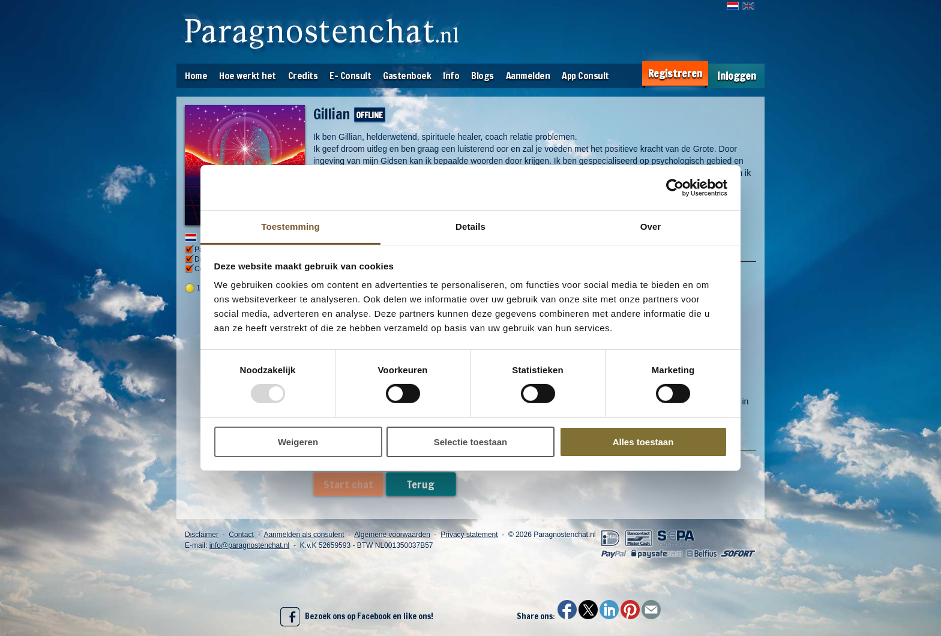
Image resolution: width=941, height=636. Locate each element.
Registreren (675, 73)
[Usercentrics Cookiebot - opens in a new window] (674, 187)
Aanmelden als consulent (303, 534)
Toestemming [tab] (290, 226)
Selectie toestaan (471, 442)
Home (196, 75)
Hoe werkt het (247, 75)
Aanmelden (528, 75)
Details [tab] (470, 226)
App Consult (585, 75)
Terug (420, 484)
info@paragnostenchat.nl (249, 545)
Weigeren (298, 442)
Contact (241, 534)
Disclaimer (201, 534)
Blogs (482, 75)
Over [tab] (650, 226)
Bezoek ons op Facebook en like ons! (356, 616)
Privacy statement (469, 534)
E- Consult (350, 75)
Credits (303, 75)
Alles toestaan (643, 442)
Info (451, 75)
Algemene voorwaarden (392, 534)
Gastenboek (407, 75)
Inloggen (736, 75)
